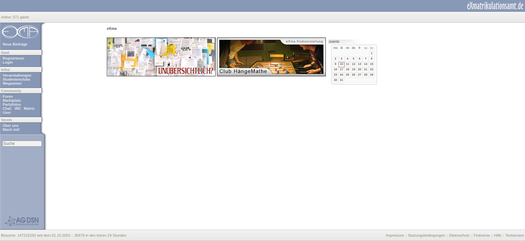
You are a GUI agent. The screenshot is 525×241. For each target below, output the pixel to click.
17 (341, 69)
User (7, 112)
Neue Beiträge (15, 44)
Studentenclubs (16, 79)
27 (359, 74)
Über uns (11, 126)
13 (359, 64)
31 (341, 80)
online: (7, 17)
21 (365, 69)
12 (353, 64)
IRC (18, 108)
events (334, 42)
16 (335, 69)
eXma (112, 28)
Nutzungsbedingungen (426, 235)
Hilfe (497, 235)
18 (347, 69)
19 (353, 69)
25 (347, 74)
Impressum (395, 235)
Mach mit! (11, 130)
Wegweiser (12, 83)
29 (371, 74)
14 (365, 64)
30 (335, 80)
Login (8, 62)
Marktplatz (12, 100)
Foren (8, 96)
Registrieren (13, 58)
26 (353, 74)
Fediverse (482, 235)
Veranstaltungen (17, 75)
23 (335, 74)
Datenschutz (459, 235)
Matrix (29, 108)
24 (341, 74)
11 (347, 64)
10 (341, 64)
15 (371, 64)
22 (371, 69)
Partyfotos (12, 104)
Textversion (514, 235)
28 (365, 74)
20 (359, 69)
